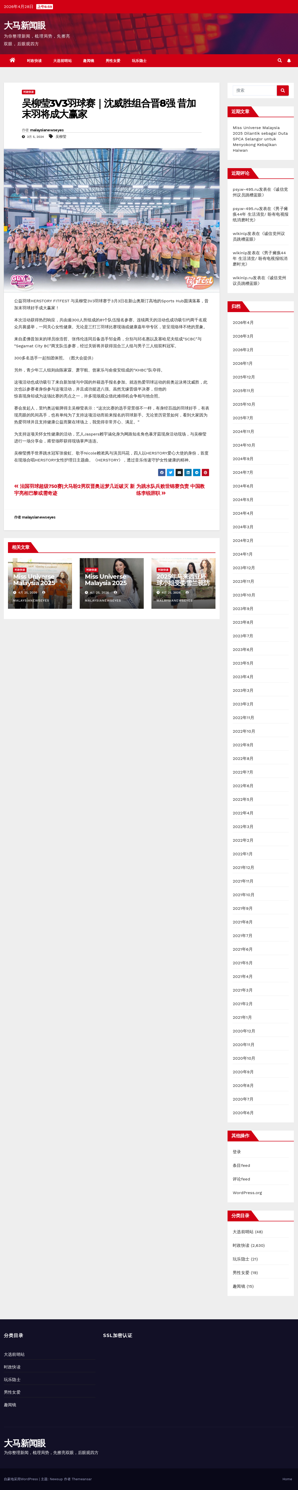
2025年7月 (243, 417)
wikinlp (240, 233)
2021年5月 (243, 962)
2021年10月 (244, 894)
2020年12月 (244, 1031)
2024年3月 (243, 526)
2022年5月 (243, 799)
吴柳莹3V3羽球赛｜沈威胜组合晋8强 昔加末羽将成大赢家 (109, 108)
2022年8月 (243, 758)
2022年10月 (244, 731)
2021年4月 (243, 976)
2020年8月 (243, 1085)
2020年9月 (243, 1071)
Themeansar (82, 1479)
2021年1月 (242, 1017)
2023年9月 (243, 608)
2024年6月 (243, 486)
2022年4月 (243, 813)
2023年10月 (244, 595)
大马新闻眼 (25, 25)
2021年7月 (242, 935)
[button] (280, 60)
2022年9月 (243, 744)
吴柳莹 (61, 136)
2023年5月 (243, 663)
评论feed (241, 1179)
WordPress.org (247, 1192)
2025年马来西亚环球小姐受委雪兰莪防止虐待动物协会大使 (183, 583)
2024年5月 (243, 499)
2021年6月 (243, 949)
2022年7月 (243, 772)
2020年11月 (244, 1044)
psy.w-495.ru (246, 189)
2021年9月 (243, 908)
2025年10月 (244, 404)
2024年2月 (243, 540)
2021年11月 (243, 881)
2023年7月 (243, 635)
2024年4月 (243, 513)
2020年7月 (243, 1099)
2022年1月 (243, 853)
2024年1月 (243, 554)
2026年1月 (243, 363)
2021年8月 (243, 922)
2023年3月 (243, 690)
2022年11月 (243, 717)
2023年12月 (244, 567)
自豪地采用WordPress (21, 1479)
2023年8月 (243, 622)
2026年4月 (243, 322)
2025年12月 (244, 377)
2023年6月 (243, 649)
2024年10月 (244, 445)
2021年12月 (243, 867)
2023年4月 (243, 676)
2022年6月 (243, 785)
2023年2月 (243, 704)
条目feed (241, 1165)
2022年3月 (243, 826)
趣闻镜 (88, 60)
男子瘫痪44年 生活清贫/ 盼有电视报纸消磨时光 (260, 214)
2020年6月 (243, 1112)
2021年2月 (243, 1003)
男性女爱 (113, 60)
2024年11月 (243, 431)
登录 (237, 1151)
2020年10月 (244, 1058)
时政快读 (34, 60)
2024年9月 (243, 458)
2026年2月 (243, 349)
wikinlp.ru (243, 277)
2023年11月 (243, 581)
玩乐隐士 (139, 60)
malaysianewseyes (47, 130)
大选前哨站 (62, 60)
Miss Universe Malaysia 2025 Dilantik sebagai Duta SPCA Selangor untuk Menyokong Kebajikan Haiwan (260, 139)
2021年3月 (243, 990)
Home (287, 1479)
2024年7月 (243, 472)
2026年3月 (243, 336)
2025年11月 (243, 390)
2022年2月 (243, 840)
